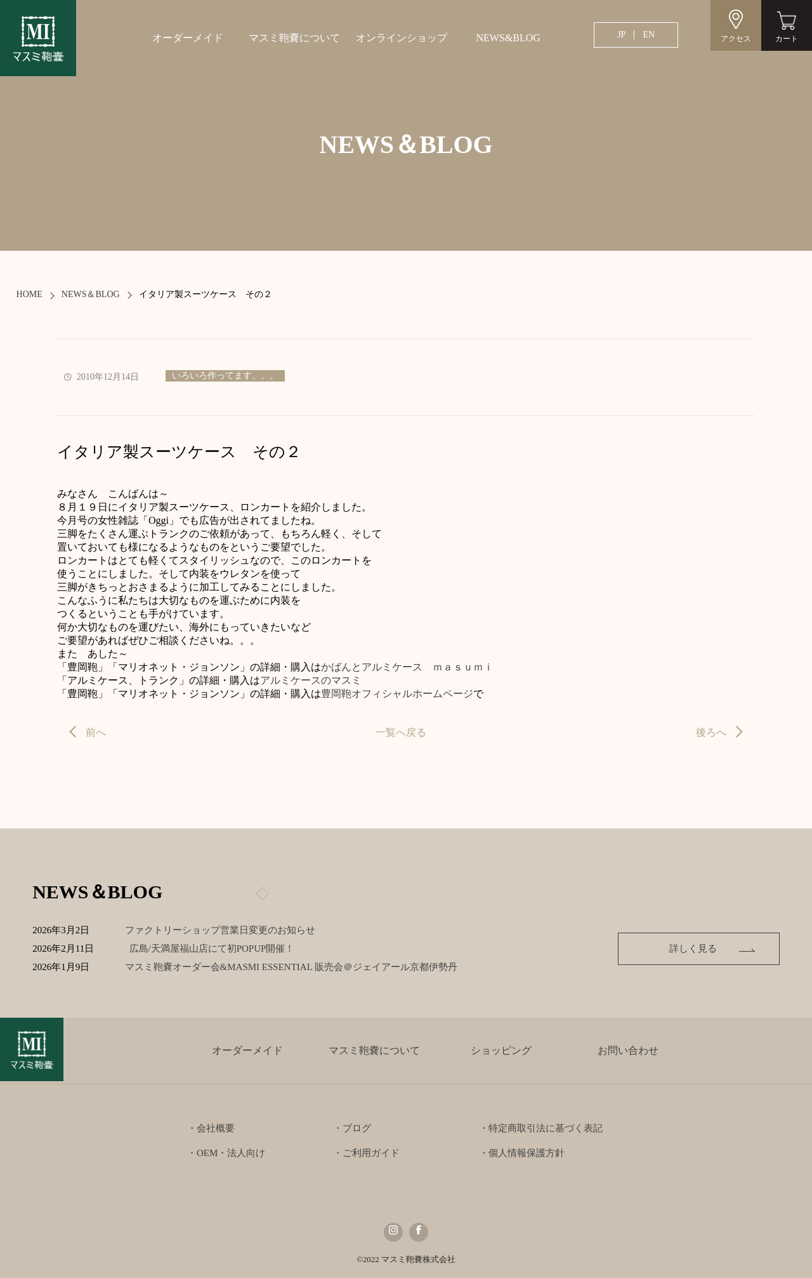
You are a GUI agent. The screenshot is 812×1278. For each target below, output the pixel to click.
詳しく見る (693, 948)
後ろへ (711, 732)
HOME (29, 294)
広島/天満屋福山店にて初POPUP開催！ (221, 948)
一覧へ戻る (401, 732)
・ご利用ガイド (366, 1153)
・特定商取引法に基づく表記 (541, 1128)
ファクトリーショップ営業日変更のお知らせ (220, 930)
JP (621, 34)
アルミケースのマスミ (311, 680)
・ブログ (352, 1128)
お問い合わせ (628, 1050)
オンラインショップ (401, 37)
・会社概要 (211, 1128)
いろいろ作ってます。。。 (225, 375)
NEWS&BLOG (508, 37)
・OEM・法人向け (226, 1153)
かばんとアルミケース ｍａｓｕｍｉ (407, 667)
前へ (96, 732)
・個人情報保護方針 (522, 1153)
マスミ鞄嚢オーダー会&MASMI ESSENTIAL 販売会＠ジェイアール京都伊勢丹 (300, 967)
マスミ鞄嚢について (294, 37)
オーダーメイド (187, 37)
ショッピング (501, 1050)
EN (649, 34)
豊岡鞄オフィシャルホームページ (397, 693)
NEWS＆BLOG (91, 294)
